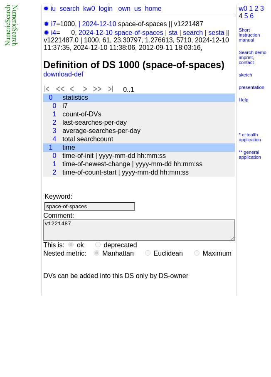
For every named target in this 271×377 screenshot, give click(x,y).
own (124, 8)
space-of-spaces (138, 32)
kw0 (89, 8)
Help (243, 99)
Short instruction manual (249, 34)
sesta (216, 32)
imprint (246, 57)
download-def (63, 74)
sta (173, 32)
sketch (245, 74)
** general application (250, 155)
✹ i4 (50, 32)
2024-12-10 (99, 23)
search (69, 8)
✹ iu (49, 8)
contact (246, 62)
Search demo (252, 52)
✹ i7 (50, 23)
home (153, 8)
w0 (243, 8)
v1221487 (139, 231)
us (137, 8)
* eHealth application (250, 137)
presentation (251, 87)
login (106, 8)
